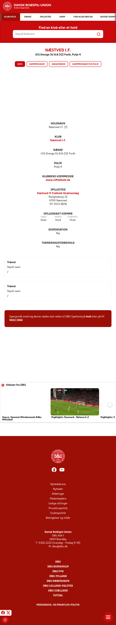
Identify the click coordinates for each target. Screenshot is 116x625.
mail (88, 316)
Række (58, 150)
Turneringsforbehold (58, 243)
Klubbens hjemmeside (58, 176)
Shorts (58, 217)
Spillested (58, 190)
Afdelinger (58, 494)
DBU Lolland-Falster (58, 586)
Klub (58, 137)
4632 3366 (16, 320)
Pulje (58, 163)
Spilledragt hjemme (58, 214)
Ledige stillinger (58, 503)
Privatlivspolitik (58, 508)
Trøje (44, 217)
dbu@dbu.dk (60, 546)
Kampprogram (37, 64)
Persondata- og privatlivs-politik (58, 605)
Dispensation (58, 230)
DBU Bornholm (58, 566)
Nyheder (58, 489)
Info (20, 64)
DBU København (58, 581)
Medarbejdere (58, 499)
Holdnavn (58, 123)
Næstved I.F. (58, 140)
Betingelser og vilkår (58, 518)
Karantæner (58, 64)
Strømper (72, 217)
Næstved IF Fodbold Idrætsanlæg (58, 193)
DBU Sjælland (58, 591)
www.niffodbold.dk (58, 180)
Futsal (58, 595)
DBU (58, 562)
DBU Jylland (58, 576)
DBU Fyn (58, 571)
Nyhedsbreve (58, 484)
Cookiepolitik (58, 513)
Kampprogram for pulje (85, 64)
